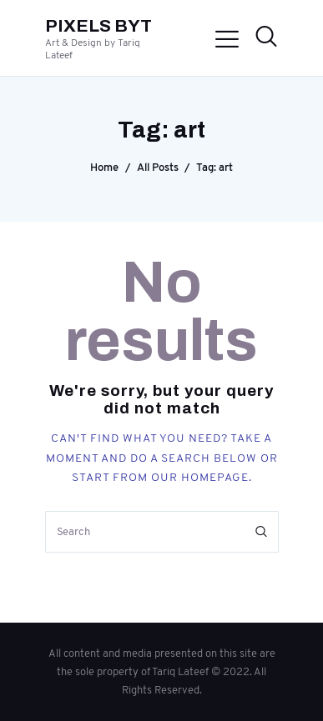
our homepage (200, 476)
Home (104, 167)
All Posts (158, 167)
